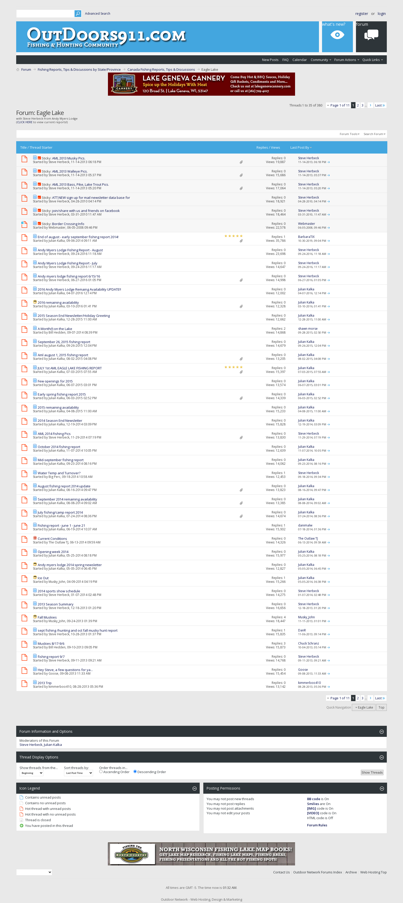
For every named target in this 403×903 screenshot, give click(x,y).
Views (275, 147)
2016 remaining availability (58, 302)
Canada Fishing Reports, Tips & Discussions (161, 69)
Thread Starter (41, 147)
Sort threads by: (76, 768)
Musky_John (57, 581)
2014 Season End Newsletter (60, 420)
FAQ (285, 59)
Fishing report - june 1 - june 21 (61, 525)
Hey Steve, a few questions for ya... (65, 669)
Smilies (313, 803)
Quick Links (371, 59)
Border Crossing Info (68, 223)
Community (319, 59)
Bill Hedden (57, 332)
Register (361, 13)
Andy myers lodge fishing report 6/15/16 (69, 276)
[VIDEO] (313, 813)
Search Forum (373, 134)
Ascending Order (114, 772)
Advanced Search (97, 13)
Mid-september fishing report (61, 460)
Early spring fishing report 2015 (62, 394)
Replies (262, 147)
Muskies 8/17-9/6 (51, 643)
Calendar (299, 59)
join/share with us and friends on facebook (86, 210)
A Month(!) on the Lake (55, 328)
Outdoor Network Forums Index (317, 872)
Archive (351, 872)
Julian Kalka (57, 240)
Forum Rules (317, 825)
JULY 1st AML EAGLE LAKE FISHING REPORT (70, 368)
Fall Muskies (47, 617)
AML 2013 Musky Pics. (68, 158)
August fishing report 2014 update (64, 486)
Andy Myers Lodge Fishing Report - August (70, 250)
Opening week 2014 (53, 551)
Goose (53, 673)
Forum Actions (345, 59)
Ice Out (43, 578)
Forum (362, 24)
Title (23, 147)
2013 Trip (45, 683)
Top (381, 707)
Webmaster (57, 227)
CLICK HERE (24, 122)
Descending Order (149, 772)
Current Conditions (52, 538)
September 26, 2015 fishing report (64, 341)
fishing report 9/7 (51, 656)
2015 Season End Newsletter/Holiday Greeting (74, 315)
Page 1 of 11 (340, 105)
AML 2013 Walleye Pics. (70, 171)
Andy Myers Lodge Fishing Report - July (67, 263)
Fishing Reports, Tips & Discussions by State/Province (79, 69)
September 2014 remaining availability (67, 499)
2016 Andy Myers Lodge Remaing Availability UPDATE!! (79, 289)
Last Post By (301, 147)
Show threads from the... (39, 768)
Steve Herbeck (59, 162)
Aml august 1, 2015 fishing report (63, 355)
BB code (313, 799)
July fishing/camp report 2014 (60, 512)
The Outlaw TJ (58, 542)
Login (382, 13)
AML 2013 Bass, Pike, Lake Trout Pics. (80, 184)
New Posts (270, 59)
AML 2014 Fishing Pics (54, 433)
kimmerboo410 (60, 686)
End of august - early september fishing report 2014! (78, 237)
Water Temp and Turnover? (59, 473)
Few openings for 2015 (55, 381)
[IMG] (311, 808)
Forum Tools (348, 134)
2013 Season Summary (56, 604)
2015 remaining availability (58, 407)
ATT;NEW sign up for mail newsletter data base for (91, 197)
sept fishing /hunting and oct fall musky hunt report (77, 630)
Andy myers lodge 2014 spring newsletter (70, 564)
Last (380, 105)
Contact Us (281, 872)
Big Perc (54, 477)
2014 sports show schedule (59, 591)
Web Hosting (370, 872)
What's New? (333, 24)
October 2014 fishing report (59, 446)
